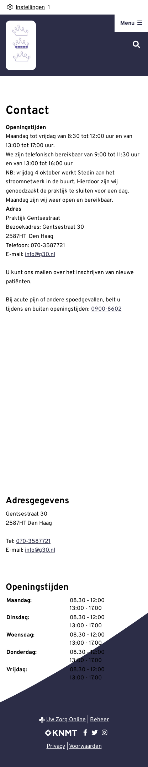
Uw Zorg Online (66, 719)
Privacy (56, 746)
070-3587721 (33, 541)
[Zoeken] (136, 45)
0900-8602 (106, 309)
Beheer (99, 719)
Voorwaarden (85, 746)
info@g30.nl (40, 254)
